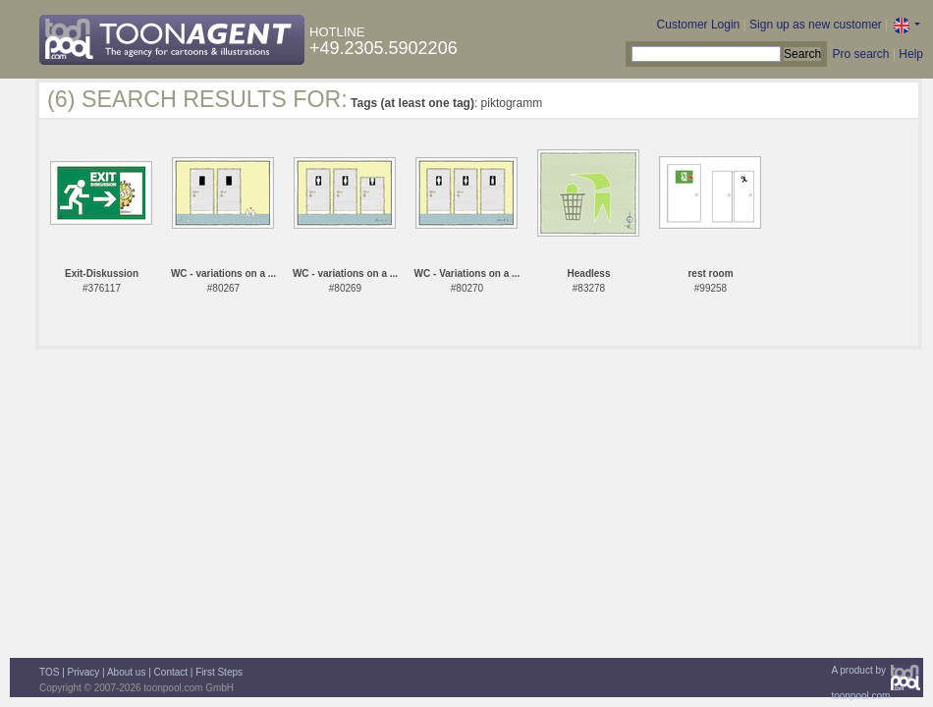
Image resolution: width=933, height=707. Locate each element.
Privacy (84, 672)
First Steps (219, 672)
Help (911, 54)
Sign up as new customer (815, 24)
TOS (49, 672)
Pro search (860, 54)
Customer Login (699, 24)
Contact (171, 672)
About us (126, 672)
